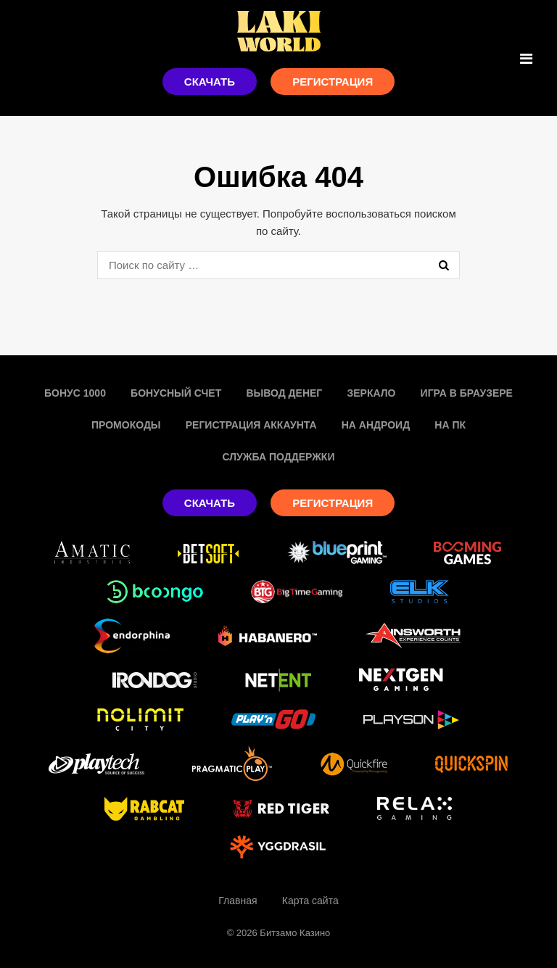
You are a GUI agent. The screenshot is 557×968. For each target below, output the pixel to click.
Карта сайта (310, 900)
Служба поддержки (279, 457)
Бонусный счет (176, 393)
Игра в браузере (467, 393)
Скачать (209, 81)
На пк (450, 425)
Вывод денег (284, 393)
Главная (237, 900)
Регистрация (332, 81)
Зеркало (371, 393)
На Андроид (376, 425)
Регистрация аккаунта (251, 425)
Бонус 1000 (75, 393)
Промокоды (126, 425)
